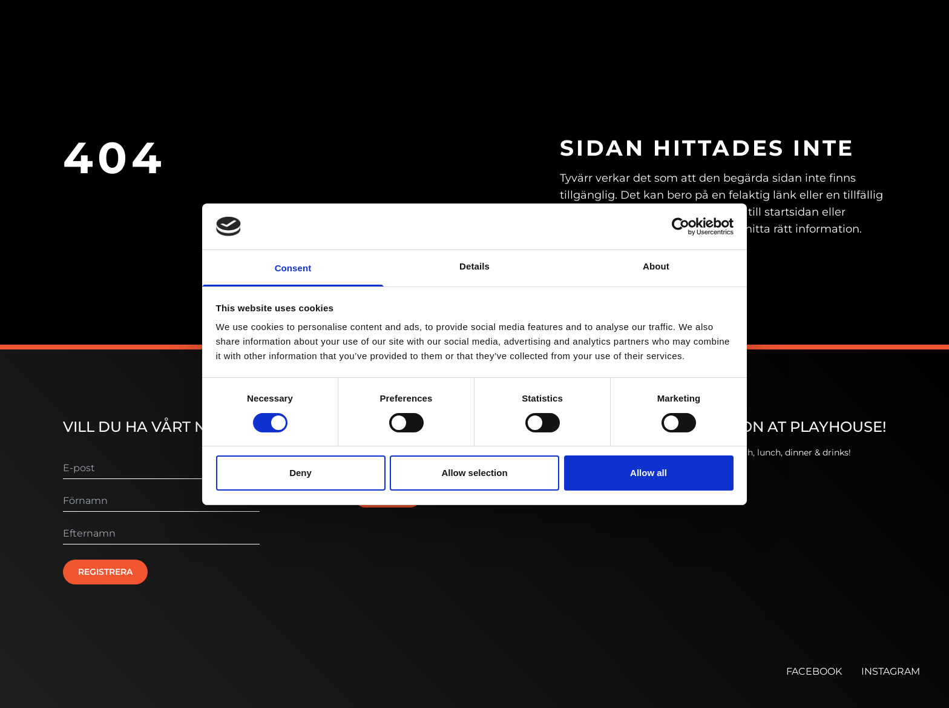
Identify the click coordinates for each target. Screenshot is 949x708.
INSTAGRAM (890, 671)
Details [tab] (474, 266)
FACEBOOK (814, 671)
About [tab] (656, 266)
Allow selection (474, 473)
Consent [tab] (293, 268)
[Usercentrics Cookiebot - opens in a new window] (681, 226)
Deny (300, 473)
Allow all (648, 473)
